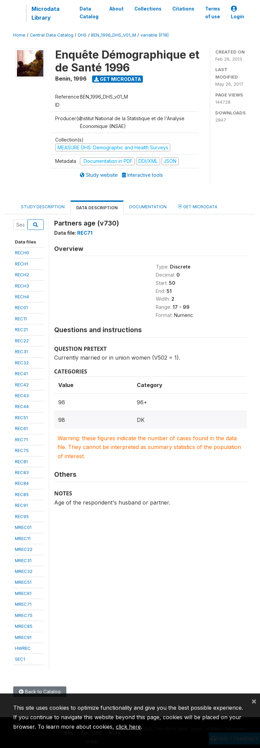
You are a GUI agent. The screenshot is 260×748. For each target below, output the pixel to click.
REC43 (22, 395)
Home (19, 35)
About (116, 9)
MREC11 (22, 538)
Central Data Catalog (51, 35)
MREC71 (23, 604)
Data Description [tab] (97, 207)
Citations (183, 9)
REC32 (22, 362)
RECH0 (22, 252)
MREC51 (23, 582)
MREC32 (23, 571)
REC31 (21, 351)
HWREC (23, 648)
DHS (82, 35)
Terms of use (212, 12)
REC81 (21, 461)
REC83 (22, 472)
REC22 (22, 340)
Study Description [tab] (43, 206)
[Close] (254, 701)
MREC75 (23, 615)
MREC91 (23, 637)
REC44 (22, 406)
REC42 (22, 384)
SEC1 (20, 659)
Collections (147, 9)
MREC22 (23, 549)
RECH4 (22, 296)
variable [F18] (154, 35)
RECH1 (21, 263)
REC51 (21, 417)
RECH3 (22, 285)
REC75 (22, 450)
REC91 (21, 505)
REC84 (22, 483)
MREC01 (23, 527)
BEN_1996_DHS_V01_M (113, 35)
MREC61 (23, 593)
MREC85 (23, 626)
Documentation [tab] (148, 206)
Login (237, 12)
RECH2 (22, 274)
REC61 (21, 428)
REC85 (22, 494)
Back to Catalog (40, 691)
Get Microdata (117, 79)
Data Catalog (89, 12)
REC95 (22, 516)
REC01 (21, 307)
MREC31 (23, 560)
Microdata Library (45, 13)
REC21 (21, 329)
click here (128, 726)
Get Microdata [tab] (197, 206)
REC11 (21, 318)
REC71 (21, 439)
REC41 (21, 373)
